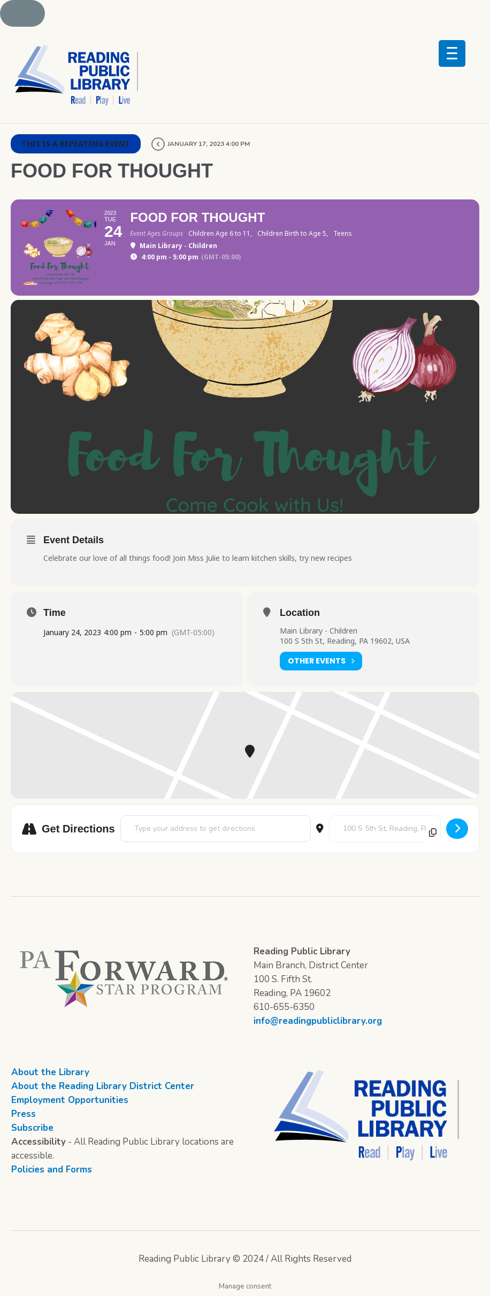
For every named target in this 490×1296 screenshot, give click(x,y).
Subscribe (32, 1128)
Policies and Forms (51, 1169)
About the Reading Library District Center (102, 1086)
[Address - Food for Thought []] (215, 828)
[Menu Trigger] (452, 53)
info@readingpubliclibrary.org (318, 1021)
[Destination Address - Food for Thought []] (385, 828)
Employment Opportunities (69, 1100)
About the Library (50, 1072)
